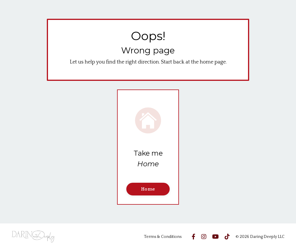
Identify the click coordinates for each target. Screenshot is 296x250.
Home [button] (148, 189)
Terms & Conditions (163, 236)
